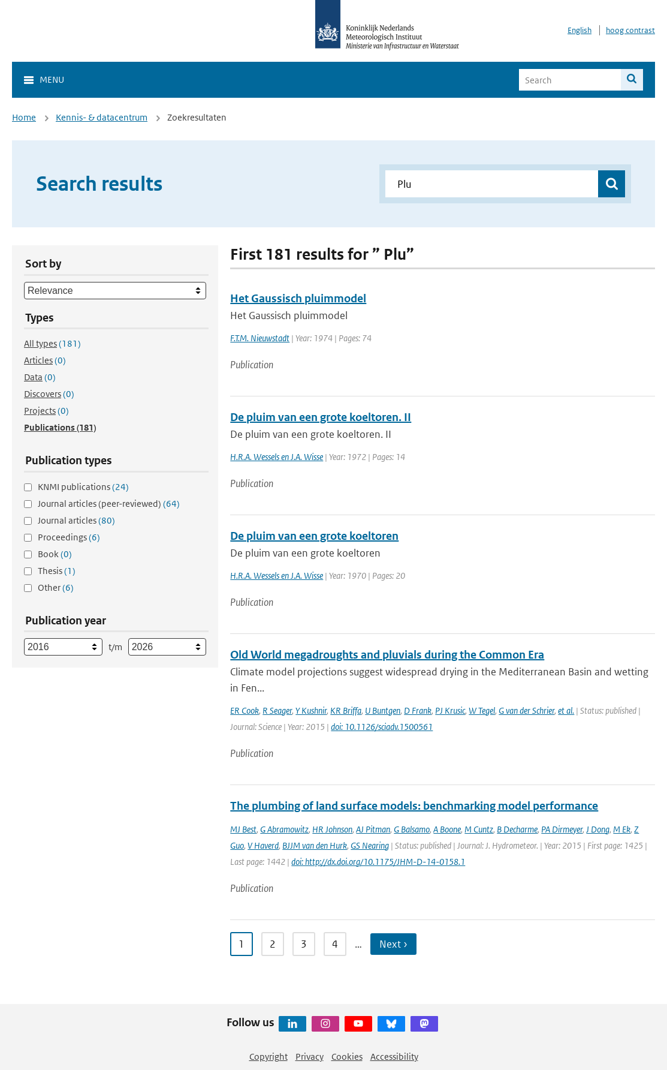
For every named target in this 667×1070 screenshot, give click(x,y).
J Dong (597, 829)
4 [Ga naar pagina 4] (335, 944)
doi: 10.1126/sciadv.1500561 (382, 726)
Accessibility (394, 1056)
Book (55, 554)
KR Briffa (345, 710)
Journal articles (76, 520)
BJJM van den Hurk (314, 845)
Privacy (309, 1056)
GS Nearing (370, 845)
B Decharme (517, 829)
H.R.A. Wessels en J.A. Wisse (276, 456)
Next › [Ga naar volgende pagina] (393, 944)
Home (24, 117)
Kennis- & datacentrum (101, 117)
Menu (52, 79)
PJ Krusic (450, 710)
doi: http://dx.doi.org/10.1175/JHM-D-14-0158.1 (378, 861)
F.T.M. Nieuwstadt (259, 338)
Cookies (347, 1056)
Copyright (268, 1056)
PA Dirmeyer (562, 829)
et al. (566, 710)
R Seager (277, 710)
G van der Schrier (526, 710)
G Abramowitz (284, 829)
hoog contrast (630, 30)
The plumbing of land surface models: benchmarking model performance (414, 806)
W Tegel (482, 710)
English (579, 30)
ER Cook (244, 710)
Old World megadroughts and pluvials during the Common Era (387, 655)
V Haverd (263, 845)
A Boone (447, 829)
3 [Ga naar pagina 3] (304, 944)
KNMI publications (83, 486)
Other (56, 587)
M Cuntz (478, 829)
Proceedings (69, 537)
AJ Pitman (373, 829)
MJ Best (243, 829)
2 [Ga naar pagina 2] (273, 944)
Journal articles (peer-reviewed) (109, 503)
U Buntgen (382, 710)
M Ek (621, 829)
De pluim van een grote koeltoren (314, 536)
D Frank (417, 710)
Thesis (57, 570)
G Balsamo (412, 829)
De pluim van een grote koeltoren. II (320, 417)
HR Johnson (332, 829)
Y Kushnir (311, 710)
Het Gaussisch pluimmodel (298, 298)
